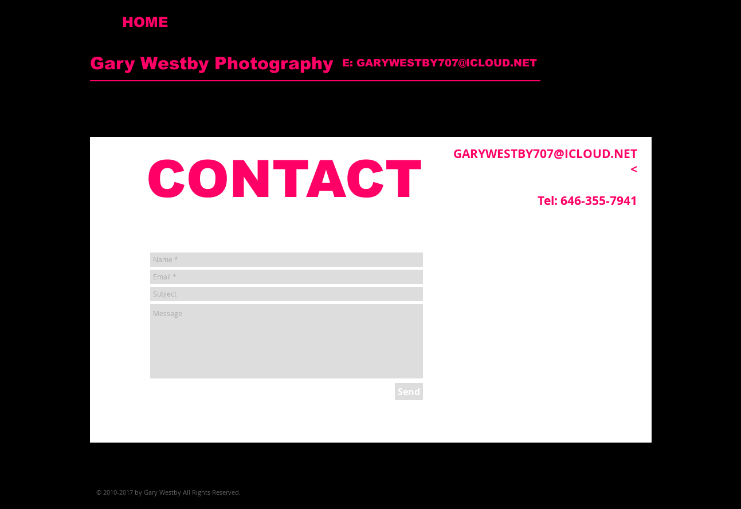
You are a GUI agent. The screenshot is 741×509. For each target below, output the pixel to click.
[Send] (409, 391)
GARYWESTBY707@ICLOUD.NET (446, 63)
